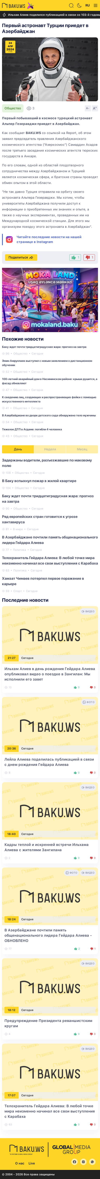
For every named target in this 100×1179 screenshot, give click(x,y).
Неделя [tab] (50, 449)
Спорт (17, 591)
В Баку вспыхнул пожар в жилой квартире (39, 481)
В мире (18, 529)
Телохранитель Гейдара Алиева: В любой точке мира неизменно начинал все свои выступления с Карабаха (49, 1111)
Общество (12, 108)
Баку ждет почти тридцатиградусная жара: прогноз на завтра (44, 346)
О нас (19, 1163)
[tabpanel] (50, 525)
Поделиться (21, 257)
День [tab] (18, 449)
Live (32, 1163)
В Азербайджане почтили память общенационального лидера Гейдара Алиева (48, 935)
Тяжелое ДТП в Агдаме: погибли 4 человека (32, 429)
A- (88, 108)
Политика (19, 549)
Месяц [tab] (82, 449)
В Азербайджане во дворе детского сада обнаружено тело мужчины (49, 415)
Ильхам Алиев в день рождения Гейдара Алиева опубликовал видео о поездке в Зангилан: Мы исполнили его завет (49, 674)
